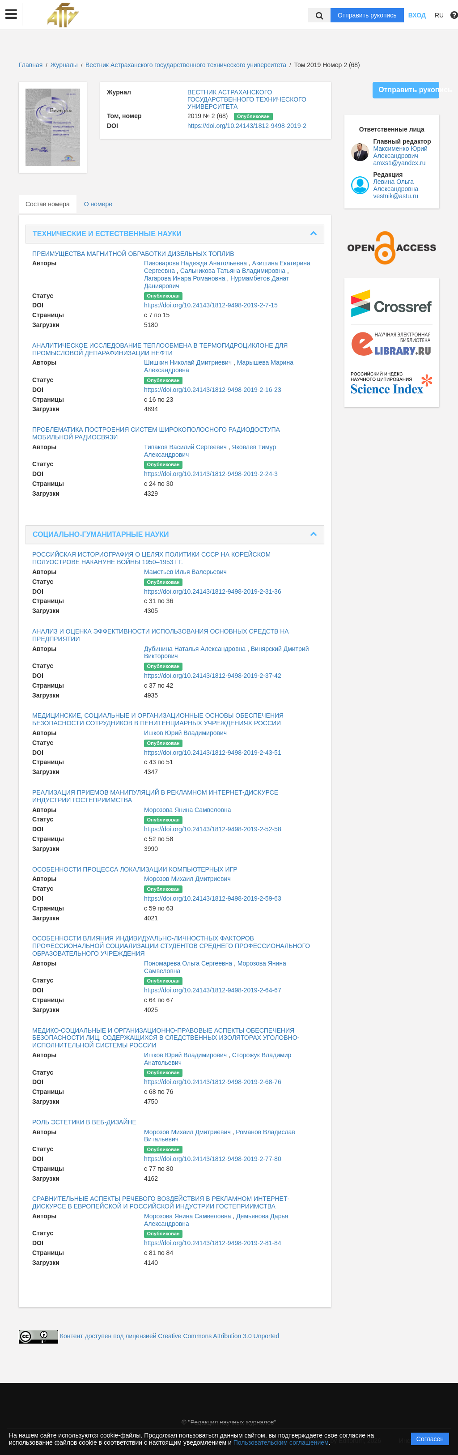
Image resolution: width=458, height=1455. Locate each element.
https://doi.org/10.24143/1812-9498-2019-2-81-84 (212, 1243)
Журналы (64, 64)
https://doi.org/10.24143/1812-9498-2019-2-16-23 (212, 389)
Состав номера (47, 204)
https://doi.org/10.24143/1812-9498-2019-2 (246, 125)
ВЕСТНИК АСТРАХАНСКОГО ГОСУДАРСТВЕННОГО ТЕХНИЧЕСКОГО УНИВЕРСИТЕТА (246, 99)
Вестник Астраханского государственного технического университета (186, 64)
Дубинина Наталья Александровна (195, 648)
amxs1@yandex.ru (399, 162)
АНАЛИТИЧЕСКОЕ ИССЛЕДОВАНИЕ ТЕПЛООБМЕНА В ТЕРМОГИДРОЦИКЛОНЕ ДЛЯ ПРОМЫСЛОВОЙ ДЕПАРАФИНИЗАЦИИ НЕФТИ (160, 349)
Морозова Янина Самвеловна (187, 809)
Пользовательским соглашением (281, 1442)
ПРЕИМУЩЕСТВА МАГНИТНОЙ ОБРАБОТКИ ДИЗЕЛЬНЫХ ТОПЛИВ (133, 253)
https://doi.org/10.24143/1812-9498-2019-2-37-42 (212, 675)
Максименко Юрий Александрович (400, 152)
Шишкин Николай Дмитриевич (188, 362)
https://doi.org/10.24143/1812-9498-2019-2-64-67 (212, 990)
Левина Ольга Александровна (396, 185)
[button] (11, 14)
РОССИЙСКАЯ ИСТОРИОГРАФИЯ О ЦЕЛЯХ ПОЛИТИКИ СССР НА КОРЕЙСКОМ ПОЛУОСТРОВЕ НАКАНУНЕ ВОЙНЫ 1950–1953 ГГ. (151, 558)
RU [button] (439, 15)
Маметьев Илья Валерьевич (185, 571)
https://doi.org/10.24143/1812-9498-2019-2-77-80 (212, 1158)
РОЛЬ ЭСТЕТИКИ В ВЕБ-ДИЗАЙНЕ (84, 1122)
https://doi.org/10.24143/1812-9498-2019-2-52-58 (212, 829)
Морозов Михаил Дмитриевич (187, 878)
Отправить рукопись (367, 15)
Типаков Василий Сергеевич (186, 447)
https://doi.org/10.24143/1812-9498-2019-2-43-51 (212, 752)
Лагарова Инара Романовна (185, 278)
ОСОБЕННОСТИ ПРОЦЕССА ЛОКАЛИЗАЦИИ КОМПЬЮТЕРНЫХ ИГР (134, 869)
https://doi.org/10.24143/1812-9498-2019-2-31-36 (212, 591)
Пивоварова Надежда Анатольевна (196, 263)
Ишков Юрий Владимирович (185, 732)
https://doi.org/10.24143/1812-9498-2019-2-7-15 (211, 305)
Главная (30, 64)
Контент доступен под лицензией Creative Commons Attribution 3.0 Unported (169, 1336)
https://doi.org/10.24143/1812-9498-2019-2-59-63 (212, 898)
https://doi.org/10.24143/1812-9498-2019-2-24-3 (211, 473)
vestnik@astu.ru (396, 196)
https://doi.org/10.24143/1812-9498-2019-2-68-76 (212, 1081)
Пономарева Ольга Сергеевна (189, 963)
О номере (98, 204)
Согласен (430, 1438)
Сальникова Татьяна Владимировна (233, 270)
